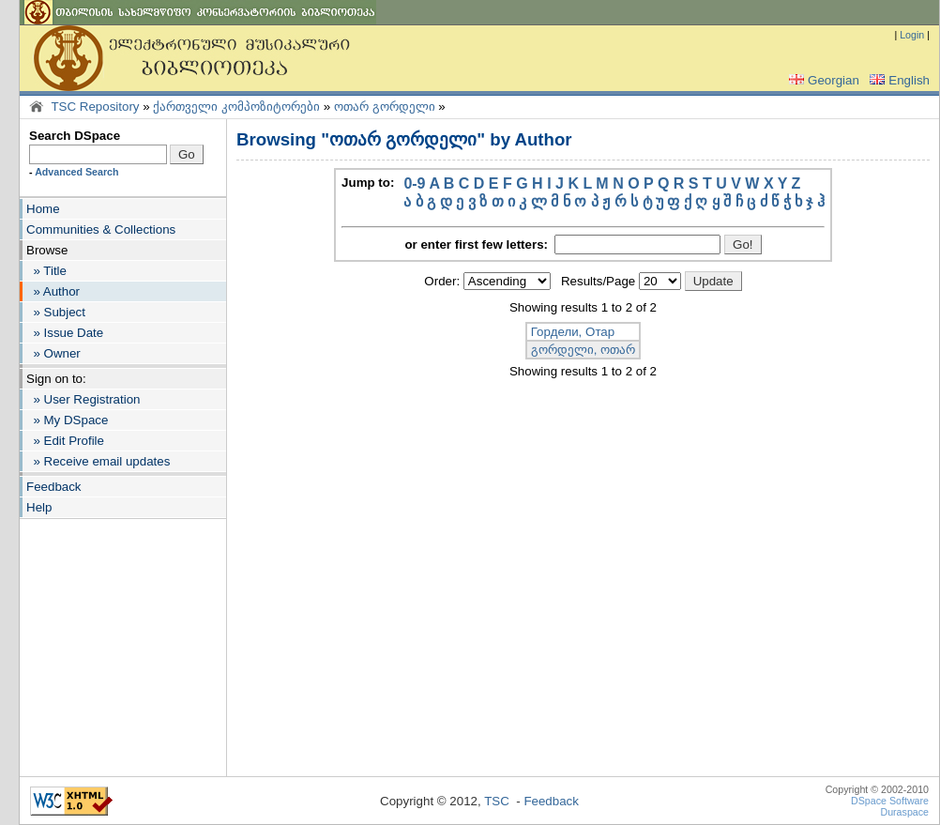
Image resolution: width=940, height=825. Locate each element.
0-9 (414, 183)
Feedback (54, 487)
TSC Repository (95, 106)
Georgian (822, 80)
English (898, 80)
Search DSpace (74, 136)
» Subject (55, 312)
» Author (53, 291)
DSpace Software (890, 800)
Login (912, 34)
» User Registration (83, 399)
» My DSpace (67, 420)
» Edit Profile (65, 441)
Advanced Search (76, 171)
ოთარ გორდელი (384, 106)
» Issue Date (64, 333)
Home (43, 209)
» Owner (53, 353)
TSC (496, 801)
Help (39, 507)
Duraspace (904, 811)
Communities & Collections (100, 229)
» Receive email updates (98, 461)
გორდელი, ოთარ (583, 350)
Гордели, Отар (572, 332)
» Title (46, 271)
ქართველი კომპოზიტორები (236, 106)
